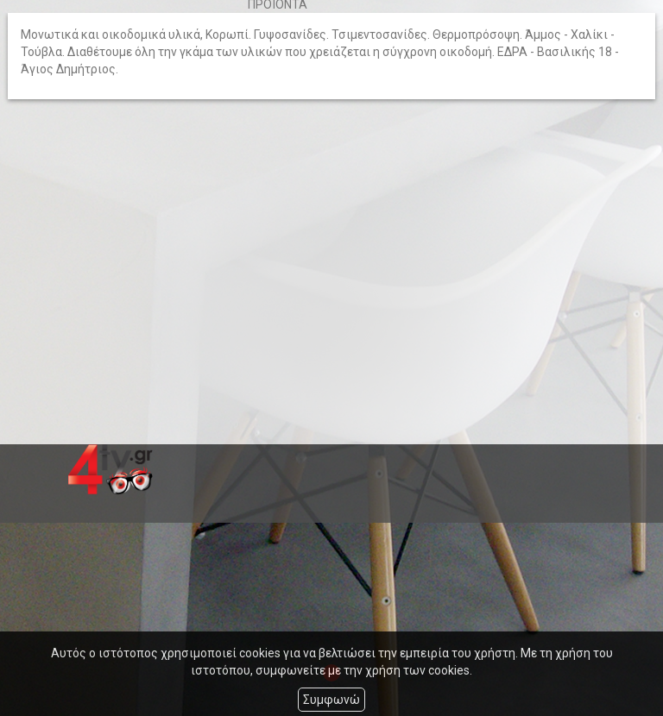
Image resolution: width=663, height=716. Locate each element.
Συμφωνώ (331, 700)
